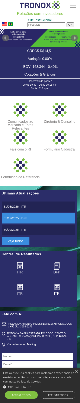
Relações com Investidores (40, 14)
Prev (5, 38)
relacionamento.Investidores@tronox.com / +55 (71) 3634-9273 (41, 325)
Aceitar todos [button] (21, 395)
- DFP (16, 218)
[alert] (40, 385)
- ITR (15, 206)
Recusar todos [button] (58, 395)
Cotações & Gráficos (40, 74)
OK (70, 24)
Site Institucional (39, 20)
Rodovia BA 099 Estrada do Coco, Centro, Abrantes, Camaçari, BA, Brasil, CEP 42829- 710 (37, 336)
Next (74, 38)
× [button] (76, 371)
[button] (40, 386)
